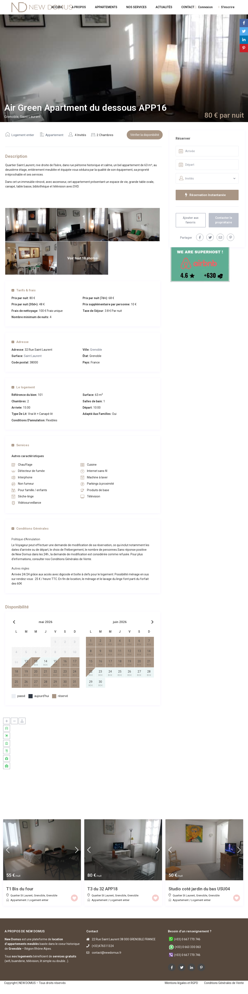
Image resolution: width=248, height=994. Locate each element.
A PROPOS (79, 7)
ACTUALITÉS (164, 7)
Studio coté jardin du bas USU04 (199, 889)
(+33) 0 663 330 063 (188, 947)
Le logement (23, 387)
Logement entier (23, 135)
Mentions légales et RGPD (180, 983)
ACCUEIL (57, 7)
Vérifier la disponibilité (144, 134)
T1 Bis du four (19, 889)
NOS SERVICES (136, 7)
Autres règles (20, 568)
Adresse (20, 342)
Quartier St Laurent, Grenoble (27, 895)
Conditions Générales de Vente (223, 983)
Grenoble (96, 349)
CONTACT (187, 7)
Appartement (54, 135)
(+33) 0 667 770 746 (187, 939)
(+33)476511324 (103, 946)
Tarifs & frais (24, 290)
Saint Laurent (33, 356)
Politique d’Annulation (26, 539)
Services (20, 445)
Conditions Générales (30, 528)
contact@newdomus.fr (107, 952)
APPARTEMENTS (106, 7)
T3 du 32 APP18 (102, 889)
